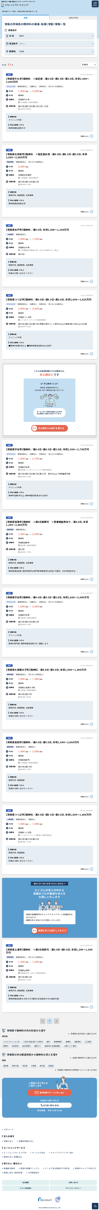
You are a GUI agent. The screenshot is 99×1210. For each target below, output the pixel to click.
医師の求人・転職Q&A (13, 1156)
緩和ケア (37, 1046)
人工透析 (88, 1041)
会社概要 (25, 1182)
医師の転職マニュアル (30, 1168)
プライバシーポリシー (73, 1188)
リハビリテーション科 (11, 1041)
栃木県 (42, 1066)
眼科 (48, 1041)
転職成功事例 (9, 1168)
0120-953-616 (49, 1105)
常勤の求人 (8, 1141)
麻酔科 (5, 1046)
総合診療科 (26, 1046)
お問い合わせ (73, 1182)
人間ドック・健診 (70, 1046)
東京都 (5, 1066)
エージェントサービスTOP (15, 1152)
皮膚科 (68, 1041)
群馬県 (51, 1066)
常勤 (25, 17)
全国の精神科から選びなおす (84, 1057)
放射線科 (78, 1041)
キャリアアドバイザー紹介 (62, 1152)
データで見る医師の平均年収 (57, 1168)
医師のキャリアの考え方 (85, 1168)
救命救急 (15, 1046)
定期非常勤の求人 (26, 1141)
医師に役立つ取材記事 (13, 1172)
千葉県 (33, 1066)
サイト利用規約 (25, 1188)
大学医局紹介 (33, 1172)
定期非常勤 (73, 17)
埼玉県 (24, 1066)
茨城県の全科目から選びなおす (84, 1033)
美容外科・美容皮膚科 (52, 1046)
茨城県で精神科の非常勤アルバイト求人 (74, 1070)
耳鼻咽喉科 (58, 1041)
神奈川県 (15, 1066)
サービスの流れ (38, 1152)
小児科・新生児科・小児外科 (33, 1041)
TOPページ (8, 1129)
